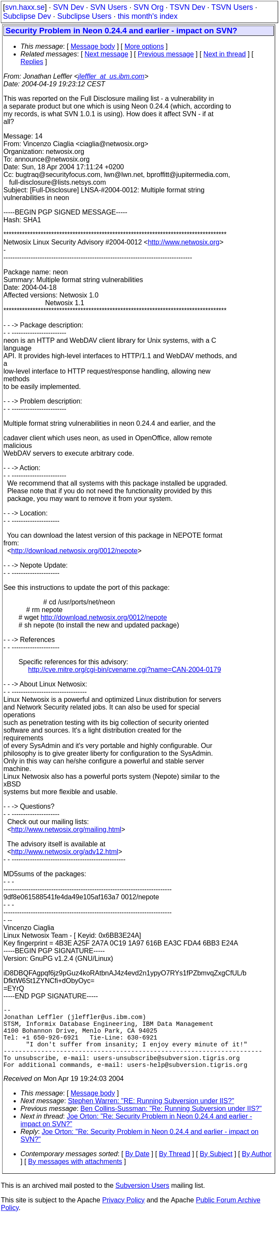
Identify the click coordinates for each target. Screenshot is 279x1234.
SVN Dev (68, 7)
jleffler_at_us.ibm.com (111, 76)
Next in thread (224, 54)
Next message (106, 54)
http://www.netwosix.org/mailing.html (66, 829)
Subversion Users (142, 1201)
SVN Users (108, 7)
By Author (256, 1169)
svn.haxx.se (25, 7)
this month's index (147, 16)
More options (144, 46)
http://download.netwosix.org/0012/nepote (74, 550)
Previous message (166, 54)
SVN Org (148, 7)
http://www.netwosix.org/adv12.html (64, 851)
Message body (92, 46)
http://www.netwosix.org (183, 242)
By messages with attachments (75, 1177)
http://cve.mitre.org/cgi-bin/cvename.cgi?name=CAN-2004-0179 (124, 669)
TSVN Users (232, 7)
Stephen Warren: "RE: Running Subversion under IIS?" (151, 1116)
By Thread (175, 1169)
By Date (137, 1169)
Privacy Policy (123, 1215)
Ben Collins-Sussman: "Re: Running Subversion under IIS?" (171, 1124)
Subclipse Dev (27, 16)
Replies (31, 61)
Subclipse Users (84, 16)
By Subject (216, 1169)
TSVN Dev (187, 7)
